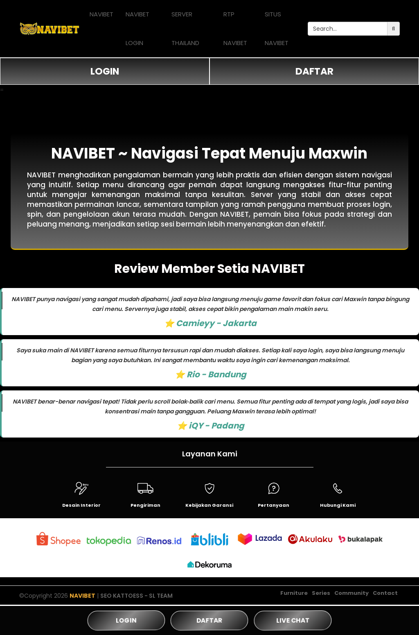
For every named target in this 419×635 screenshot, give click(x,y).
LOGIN (104, 71)
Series (321, 593)
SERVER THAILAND (185, 28)
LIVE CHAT (293, 620)
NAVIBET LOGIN (137, 28)
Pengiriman (145, 505)
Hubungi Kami (338, 505)
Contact (385, 593)
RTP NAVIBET (235, 28)
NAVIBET (101, 14)
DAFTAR (314, 71)
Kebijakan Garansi (209, 505)
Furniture (294, 593)
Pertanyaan (273, 505)
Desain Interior (81, 505)
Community (351, 593)
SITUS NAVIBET (276, 28)
